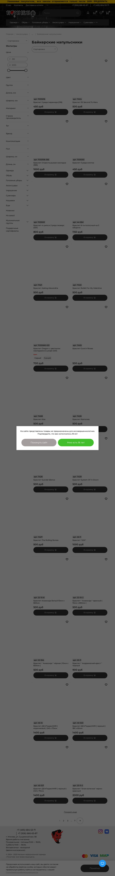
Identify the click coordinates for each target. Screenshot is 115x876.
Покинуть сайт (39, 442)
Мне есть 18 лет (76, 442)
